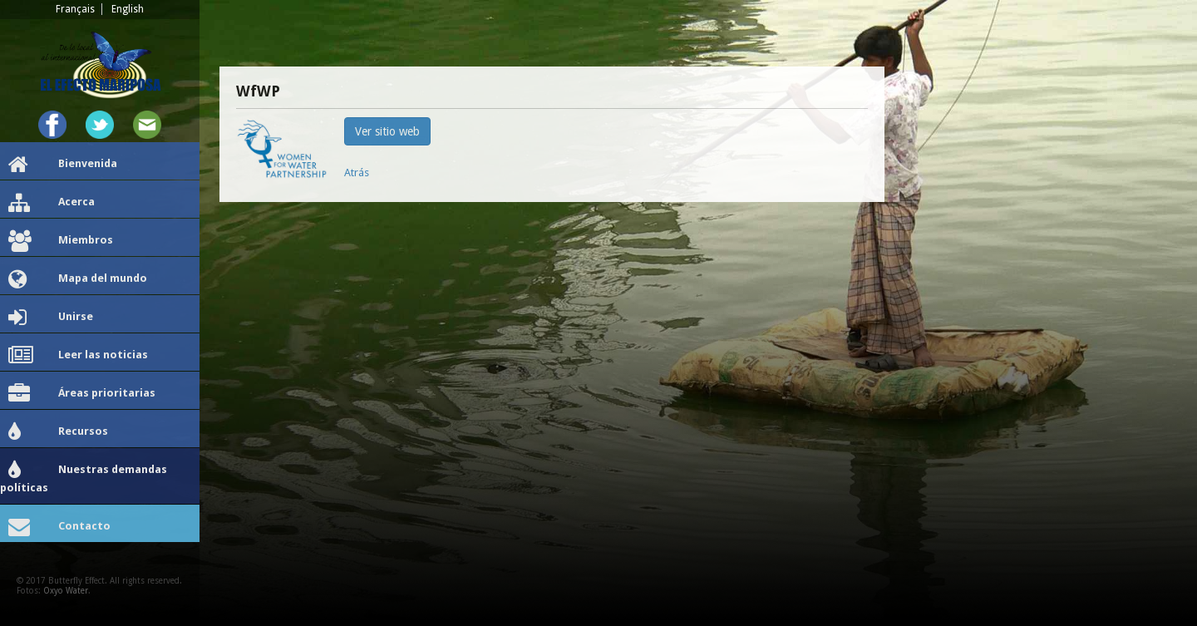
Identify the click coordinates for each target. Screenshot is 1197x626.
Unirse (50, 317)
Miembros (60, 241)
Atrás (356, 172)
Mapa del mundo (77, 279)
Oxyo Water (65, 590)
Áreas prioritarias (81, 394)
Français (75, 9)
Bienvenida (62, 164)
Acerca (51, 203)
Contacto (59, 527)
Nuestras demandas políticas (83, 477)
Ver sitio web (387, 131)
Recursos (58, 432)
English (127, 9)
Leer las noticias (78, 356)
